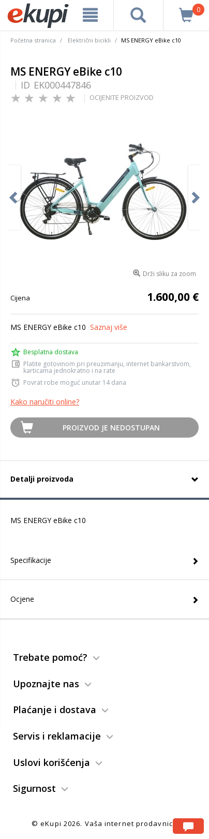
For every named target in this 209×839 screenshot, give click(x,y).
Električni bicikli (89, 40)
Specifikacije (30, 560)
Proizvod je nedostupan (111, 427)
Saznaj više (108, 327)
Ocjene (22, 599)
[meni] (90, 15)
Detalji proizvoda (41, 479)
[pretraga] (138, 15)
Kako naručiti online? (44, 402)
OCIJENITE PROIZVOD (121, 97)
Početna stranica (33, 40)
